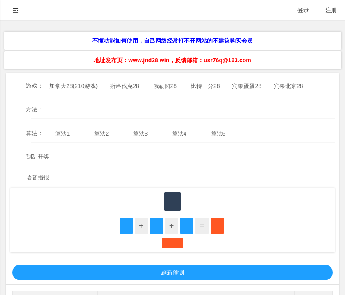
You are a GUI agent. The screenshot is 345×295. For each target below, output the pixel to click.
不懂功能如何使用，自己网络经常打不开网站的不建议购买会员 (172, 40)
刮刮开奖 (37, 156)
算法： (34, 133)
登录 (303, 10)
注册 (331, 10)
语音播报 (37, 177)
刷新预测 (172, 272)
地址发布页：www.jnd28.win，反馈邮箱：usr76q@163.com (172, 60)
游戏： (34, 85)
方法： (34, 109)
